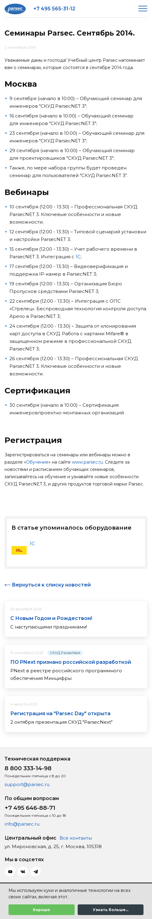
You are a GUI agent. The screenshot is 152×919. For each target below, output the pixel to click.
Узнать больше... (110, 909)
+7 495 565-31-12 (54, 9)
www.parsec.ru (87, 462)
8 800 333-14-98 (28, 768)
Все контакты (75, 838)
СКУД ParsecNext (65, 652)
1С (78, 256)
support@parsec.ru (27, 784)
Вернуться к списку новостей (51, 585)
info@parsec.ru (22, 824)
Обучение (37, 462)
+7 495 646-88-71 (30, 807)
